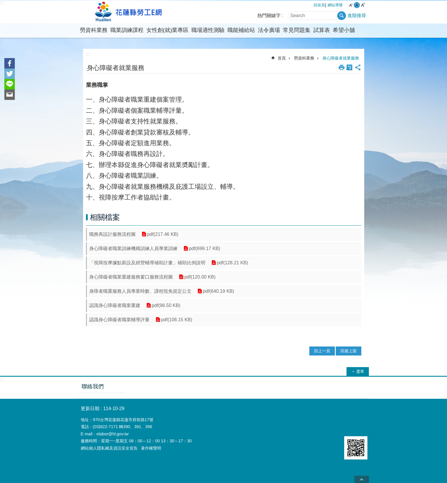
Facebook (9, 63)
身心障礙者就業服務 (340, 58)
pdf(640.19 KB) (218, 291)
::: (2, 2)
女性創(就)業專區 (167, 30)
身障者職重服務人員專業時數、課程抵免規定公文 (140, 291)
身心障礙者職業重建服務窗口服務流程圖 (131, 276)
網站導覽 (335, 5)
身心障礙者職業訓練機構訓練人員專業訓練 (133, 248)
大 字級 (363, 5)
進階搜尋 (356, 15)
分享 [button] (357, 67)
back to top (361, 479)
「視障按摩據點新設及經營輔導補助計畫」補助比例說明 (147, 262)
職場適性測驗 (208, 30)
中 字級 (357, 5)
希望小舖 (344, 30)
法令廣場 (269, 30)
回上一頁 (322, 351)
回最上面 (348, 351)
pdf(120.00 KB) (199, 276)
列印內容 (341, 67)
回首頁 (319, 5)
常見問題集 (296, 30)
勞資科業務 (93, 30)
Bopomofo (349, 67)
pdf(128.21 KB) (232, 262)
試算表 (321, 30)
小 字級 (351, 5)
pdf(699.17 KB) (204, 248)
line (9, 84)
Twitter (9, 74)
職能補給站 (241, 30)
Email (9, 94)
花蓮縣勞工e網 (129, 12)
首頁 (282, 58)
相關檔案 (105, 217)
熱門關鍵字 (269, 15)
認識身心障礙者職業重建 (114, 305)
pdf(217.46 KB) (162, 234)
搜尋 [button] (341, 15)
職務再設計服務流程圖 (112, 234)
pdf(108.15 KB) (176, 319)
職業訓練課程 (126, 30)
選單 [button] (360, 371)
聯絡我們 (93, 386)
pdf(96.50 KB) (165, 305)
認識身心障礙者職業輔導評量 (119, 319)
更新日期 (90, 408)
